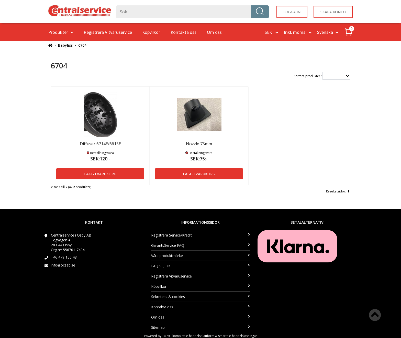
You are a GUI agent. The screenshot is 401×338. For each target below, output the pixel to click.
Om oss (214, 32)
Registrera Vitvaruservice (108, 32)
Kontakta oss (183, 32)
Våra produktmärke (200, 255)
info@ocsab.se (63, 265)
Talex (166, 336)
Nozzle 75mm (199, 144)
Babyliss (65, 45)
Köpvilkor (151, 32)
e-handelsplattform (200, 336)
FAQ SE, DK (200, 265)
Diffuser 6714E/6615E (100, 144)
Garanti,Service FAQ (200, 245)
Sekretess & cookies (200, 296)
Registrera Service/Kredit (200, 235)
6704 (82, 45)
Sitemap (200, 327)
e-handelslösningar (243, 336)
